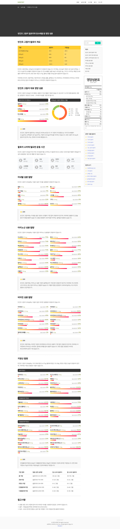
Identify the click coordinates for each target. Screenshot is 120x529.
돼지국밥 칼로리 (90, 181)
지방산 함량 (87, 69)
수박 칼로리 (89, 171)
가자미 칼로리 (90, 142)
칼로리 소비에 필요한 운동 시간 (92, 58)
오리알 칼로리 (90, 156)
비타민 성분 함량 (89, 66)
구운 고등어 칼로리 (91, 148)
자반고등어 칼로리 (91, 158)
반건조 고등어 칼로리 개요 (91, 52)
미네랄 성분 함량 (89, 60)
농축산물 (83, 2)
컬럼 (78, 2)
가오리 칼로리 (90, 140)
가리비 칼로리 (90, 137)
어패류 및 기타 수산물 (32, 7)
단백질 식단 (89, 173)
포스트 (100, 2)
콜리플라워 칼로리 (91, 179)
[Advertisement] (35, 20)
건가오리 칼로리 (90, 145)
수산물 (90, 2)
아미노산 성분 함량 (89, 63)
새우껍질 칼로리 (90, 150)
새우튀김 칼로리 (90, 153)
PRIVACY (60, 526)
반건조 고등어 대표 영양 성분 (91, 55)
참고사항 (87, 71)
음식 (95, 2)
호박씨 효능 (89, 184)
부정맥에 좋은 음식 (91, 168)
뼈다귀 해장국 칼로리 (91, 176)
